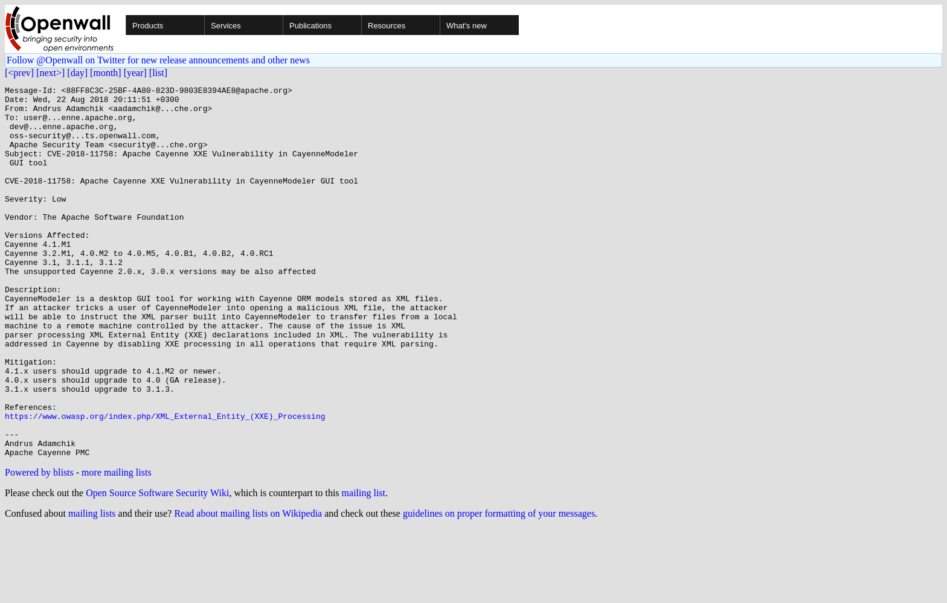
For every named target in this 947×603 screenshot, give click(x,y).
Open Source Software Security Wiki (157, 567)
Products (147, 25)
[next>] (50, 73)
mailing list (363, 567)
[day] (77, 73)
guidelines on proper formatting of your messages (499, 587)
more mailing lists (117, 546)
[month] (105, 73)
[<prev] (19, 73)
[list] (158, 73)
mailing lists (92, 587)
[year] (135, 73)
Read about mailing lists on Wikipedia (248, 587)
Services (226, 25)
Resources (386, 25)
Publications (310, 25)
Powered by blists (39, 546)
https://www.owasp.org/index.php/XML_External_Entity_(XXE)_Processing (165, 482)
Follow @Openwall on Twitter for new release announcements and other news (158, 60)
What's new (466, 25)
